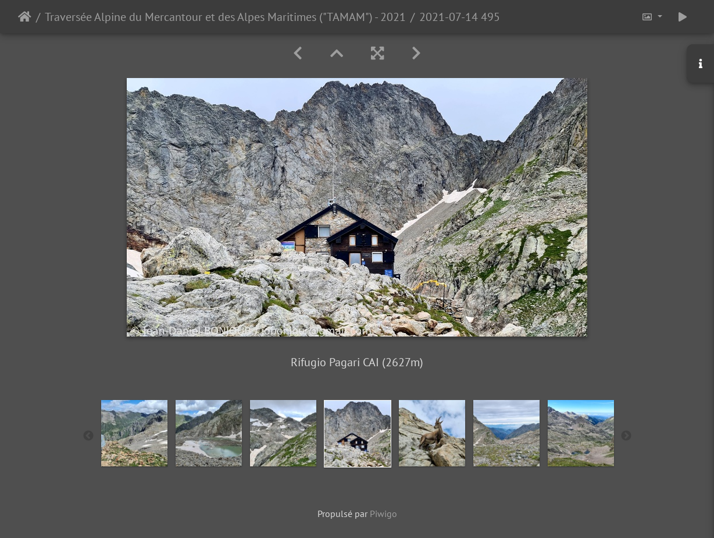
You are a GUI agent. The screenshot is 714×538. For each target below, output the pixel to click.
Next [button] (626, 436)
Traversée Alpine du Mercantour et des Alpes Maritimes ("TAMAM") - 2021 (225, 16)
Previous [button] (88, 436)
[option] (134, 433)
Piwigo (383, 513)
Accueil (24, 17)
